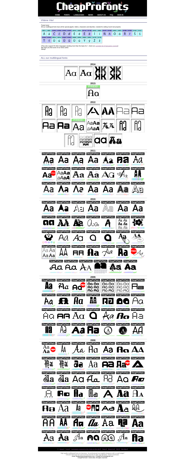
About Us (111, 449)
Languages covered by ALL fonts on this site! (85, 449)
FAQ (117, 449)
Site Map (124, 449)
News (104, 449)
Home (61, 449)
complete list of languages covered (106, 46)
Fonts (67, 449)
